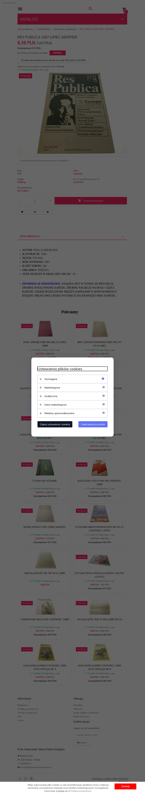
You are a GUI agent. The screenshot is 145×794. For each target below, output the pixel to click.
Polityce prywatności (81, 791)
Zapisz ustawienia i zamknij (55, 424)
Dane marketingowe (55, 404)
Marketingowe (52, 387)
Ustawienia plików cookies (59, 369)
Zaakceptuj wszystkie (93, 424)
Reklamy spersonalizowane (59, 413)
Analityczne (50, 396)
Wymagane (50, 379)
